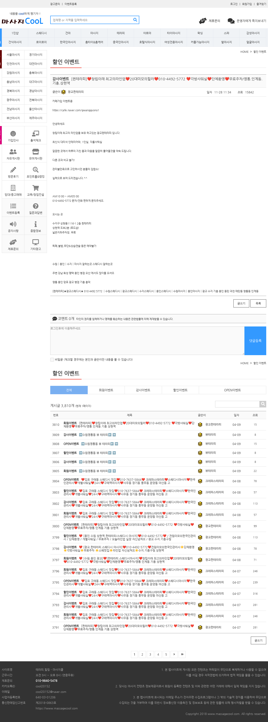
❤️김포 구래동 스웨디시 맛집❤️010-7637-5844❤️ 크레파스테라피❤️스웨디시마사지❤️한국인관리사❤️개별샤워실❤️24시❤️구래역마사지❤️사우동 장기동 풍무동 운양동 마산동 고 (129, 481)
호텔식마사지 (147, 42)
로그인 (234, 4)
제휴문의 (210, 21)
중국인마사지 (121, 42)
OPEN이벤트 (232, 390)
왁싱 (200, 33)
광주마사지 (13, 100)
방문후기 (13, 170)
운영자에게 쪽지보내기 (247, 21)
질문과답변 (35, 206)
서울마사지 (13, 54)
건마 (68, 33)
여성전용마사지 (173, 42)
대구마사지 (35, 81)
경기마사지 (35, 54)
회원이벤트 (106, 390)
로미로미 (41, 42)
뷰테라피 (210, 434)
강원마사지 (13, 72)
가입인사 (13, 134)
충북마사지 (35, 72)
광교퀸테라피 (76, 91)
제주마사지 (35, 118)
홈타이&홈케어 (94, 42)
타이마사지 (173, 33)
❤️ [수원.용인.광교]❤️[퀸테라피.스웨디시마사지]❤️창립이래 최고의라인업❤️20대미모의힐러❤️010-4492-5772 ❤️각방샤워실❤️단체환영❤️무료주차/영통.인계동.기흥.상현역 (128, 560)
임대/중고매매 (13, 188)
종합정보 (35, 224)
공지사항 (13, 224)
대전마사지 (35, 63)
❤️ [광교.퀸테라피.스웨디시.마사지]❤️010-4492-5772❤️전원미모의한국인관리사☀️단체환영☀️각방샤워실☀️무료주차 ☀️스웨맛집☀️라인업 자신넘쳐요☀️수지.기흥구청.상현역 (128, 548)
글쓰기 (241, 303)
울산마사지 (35, 109)
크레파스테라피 (214, 481)
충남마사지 (13, 81)
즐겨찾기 (261, 4)
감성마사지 (253, 33)
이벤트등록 (71, 4)
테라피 (121, 33)
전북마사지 (35, 100)
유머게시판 (35, 152)
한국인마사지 (68, 42)
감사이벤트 (143, 390)
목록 (258, 303)
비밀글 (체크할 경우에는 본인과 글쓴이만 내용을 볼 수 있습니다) (91, 359)
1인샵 (15, 33)
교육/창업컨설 (35, 188)
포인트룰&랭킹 (35, 170)
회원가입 (247, 4)
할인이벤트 (180, 390)
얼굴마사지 (253, 42)
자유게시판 (13, 152)
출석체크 (35, 134)
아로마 (147, 33)
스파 (226, 33)
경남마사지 (35, 90)
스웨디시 (41, 33)
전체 (69, 390)
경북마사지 (13, 90)
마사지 (94, 33)
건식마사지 (15, 42)
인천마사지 (13, 63)
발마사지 (226, 42)
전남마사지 (13, 109)
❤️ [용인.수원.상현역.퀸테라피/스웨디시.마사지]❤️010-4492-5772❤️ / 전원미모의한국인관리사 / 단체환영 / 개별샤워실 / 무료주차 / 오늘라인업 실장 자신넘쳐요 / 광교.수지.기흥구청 (129, 537)
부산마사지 (13, 118)
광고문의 (55, 4)
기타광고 (35, 243)
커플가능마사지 (200, 42)
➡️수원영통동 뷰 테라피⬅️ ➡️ (97, 434)
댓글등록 (255, 341)
